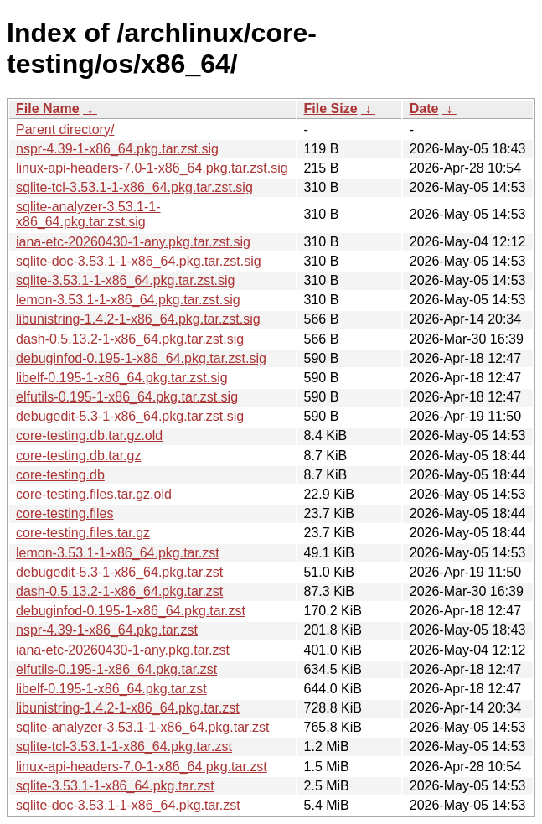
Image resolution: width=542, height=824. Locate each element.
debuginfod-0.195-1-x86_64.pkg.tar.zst (130, 611)
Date (424, 108)
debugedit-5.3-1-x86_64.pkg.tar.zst (119, 572)
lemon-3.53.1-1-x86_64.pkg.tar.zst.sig (128, 300)
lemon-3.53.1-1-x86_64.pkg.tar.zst (117, 553)
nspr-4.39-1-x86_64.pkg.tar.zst (107, 630)
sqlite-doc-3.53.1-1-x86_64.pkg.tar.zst (128, 805)
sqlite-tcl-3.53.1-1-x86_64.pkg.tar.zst (124, 746)
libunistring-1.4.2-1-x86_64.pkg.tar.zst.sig (138, 319)
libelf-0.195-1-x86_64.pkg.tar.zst (111, 688)
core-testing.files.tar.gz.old (94, 494)
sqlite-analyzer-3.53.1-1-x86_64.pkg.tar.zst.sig (88, 214)
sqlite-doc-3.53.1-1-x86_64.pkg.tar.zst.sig (138, 261)
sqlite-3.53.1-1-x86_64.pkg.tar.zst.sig (125, 280)
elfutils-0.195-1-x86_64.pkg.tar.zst (116, 669)
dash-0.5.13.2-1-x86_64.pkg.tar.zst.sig (130, 339)
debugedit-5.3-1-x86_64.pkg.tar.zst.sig (130, 416)
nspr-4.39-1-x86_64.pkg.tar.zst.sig (117, 149)
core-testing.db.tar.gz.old (89, 435)
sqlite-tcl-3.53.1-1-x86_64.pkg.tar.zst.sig (134, 187)
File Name (48, 108)
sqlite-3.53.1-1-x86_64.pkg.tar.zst (115, 786)
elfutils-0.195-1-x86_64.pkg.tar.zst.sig (127, 397)
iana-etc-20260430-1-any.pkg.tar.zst (123, 650)
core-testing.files (65, 513)
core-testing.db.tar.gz (78, 455)
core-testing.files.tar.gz (83, 533)
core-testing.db (60, 475)
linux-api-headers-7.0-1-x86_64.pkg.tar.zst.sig (152, 168)
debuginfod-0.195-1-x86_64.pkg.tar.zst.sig (141, 358)
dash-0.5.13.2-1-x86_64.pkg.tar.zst (119, 591)
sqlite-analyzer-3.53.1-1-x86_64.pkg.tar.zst (142, 727)
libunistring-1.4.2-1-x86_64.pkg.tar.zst (128, 708)
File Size (331, 108)
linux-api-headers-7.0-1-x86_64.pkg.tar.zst (141, 766)
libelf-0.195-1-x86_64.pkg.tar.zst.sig (122, 378)
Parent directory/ (65, 129)
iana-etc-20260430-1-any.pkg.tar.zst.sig (133, 242)
